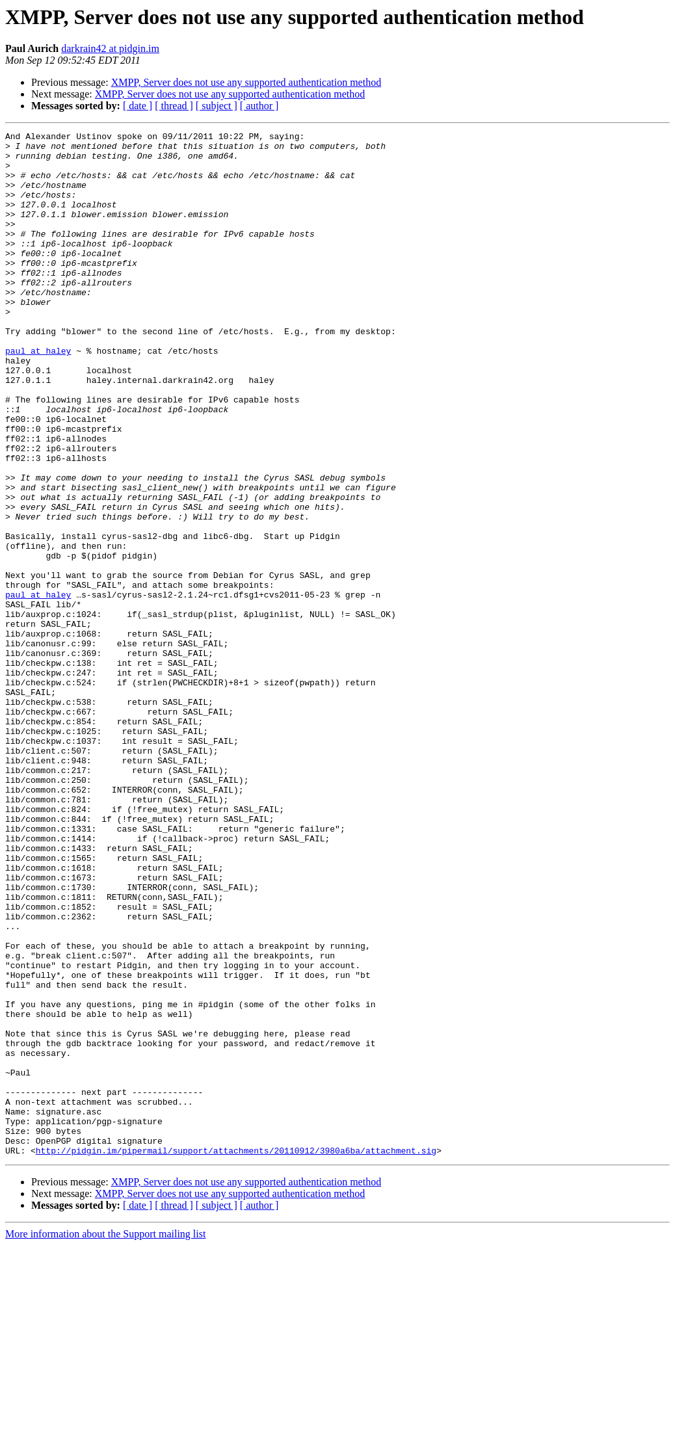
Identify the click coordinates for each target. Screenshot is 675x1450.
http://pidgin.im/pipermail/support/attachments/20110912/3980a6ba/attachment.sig (236, 1355)
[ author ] (259, 105)
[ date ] (137, 105)
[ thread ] (174, 105)
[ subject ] (216, 105)
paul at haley (38, 395)
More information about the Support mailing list (105, 1438)
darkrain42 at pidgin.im (110, 48)
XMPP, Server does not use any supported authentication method (246, 82)
